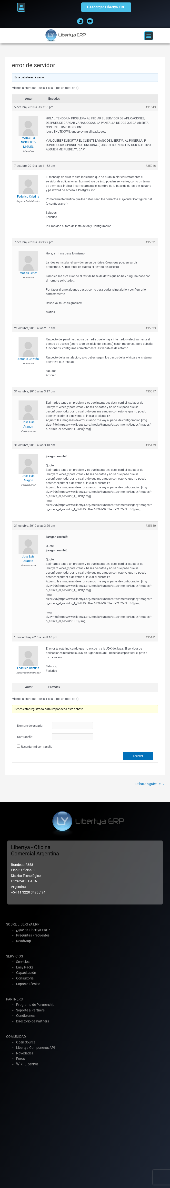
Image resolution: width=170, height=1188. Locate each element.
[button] (21, 7)
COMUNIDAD (16, 1037)
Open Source (25, 1042)
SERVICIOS (14, 956)
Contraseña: (25, 737)
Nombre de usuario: (30, 725)
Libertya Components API (35, 1048)
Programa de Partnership (35, 1005)
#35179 (151, 445)
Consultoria (25, 978)
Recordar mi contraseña (36, 746)
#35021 (151, 242)
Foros (20, 1059)
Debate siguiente (150, 784)
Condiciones (25, 1016)
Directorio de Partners (32, 1021)
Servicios (23, 962)
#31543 (151, 107)
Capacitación (26, 973)
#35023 (151, 328)
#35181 (151, 637)
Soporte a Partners (30, 1010)
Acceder (138, 756)
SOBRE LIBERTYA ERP (23, 924)
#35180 (151, 525)
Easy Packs (24, 967)
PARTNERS (14, 999)
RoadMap (23, 941)
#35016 (151, 166)
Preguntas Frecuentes (33, 935)
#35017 (151, 391)
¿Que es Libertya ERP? (33, 930)
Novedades (24, 1053)
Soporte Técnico (28, 984)
